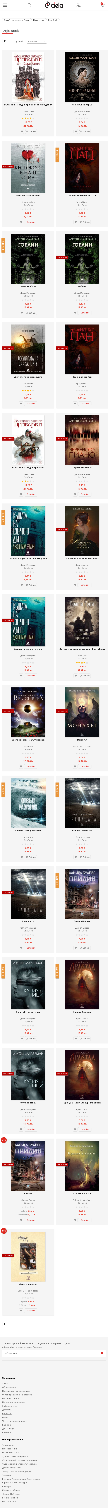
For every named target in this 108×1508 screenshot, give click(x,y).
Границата (28, 859)
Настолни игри (9, 1415)
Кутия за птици (28, 1028)
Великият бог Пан (82, 352)
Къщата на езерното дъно (28, 606)
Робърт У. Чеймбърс (82, 1120)
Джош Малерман (82, 105)
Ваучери (6, 1400)
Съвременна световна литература (19, 1377)
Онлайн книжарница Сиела (16, 20)
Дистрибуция (8, 1342)
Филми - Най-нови (11, 1407)
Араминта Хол (28, 190)
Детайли (31, 209)
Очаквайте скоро (10, 1366)
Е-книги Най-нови (10, 1411)
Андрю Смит (28, 359)
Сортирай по (20, 41)
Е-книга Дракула (82, 944)
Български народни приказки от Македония (28, 100)
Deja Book (28, 108)
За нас (5, 1297)
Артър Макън (82, 190)
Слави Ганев (28, 105)
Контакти (7, 1346)
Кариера (6, 1338)
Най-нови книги (9, 1362)
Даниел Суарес (82, 866)
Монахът (82, 690)
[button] (20, 125)
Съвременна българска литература (20, 1373)
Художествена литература (15, 1370)
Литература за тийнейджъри (16, 1385)
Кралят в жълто (82, 1113)
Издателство (38, 20)
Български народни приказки (28, 436)
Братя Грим (82, 612)
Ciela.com (34, 1452)
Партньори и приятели (13, 1316)
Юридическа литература (14, 1396)
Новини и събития (11, 1312)
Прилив (28, 1113)
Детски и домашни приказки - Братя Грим (82, 607)
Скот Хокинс (28, 697)
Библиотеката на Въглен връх (28, 690)
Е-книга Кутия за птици (28, 944)
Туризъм (6, 1389)
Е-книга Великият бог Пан (82, 183)
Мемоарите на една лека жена (82, 521)
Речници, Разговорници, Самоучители (21, 1392)
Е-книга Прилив (82, 859)
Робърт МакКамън (82, 781)
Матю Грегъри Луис (82, 697)
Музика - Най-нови (11, 1404)
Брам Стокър (82, 951)
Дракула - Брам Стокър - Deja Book (82, 1028)
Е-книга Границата (82, 775)
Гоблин (82, 267)
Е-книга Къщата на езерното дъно (28, 521)
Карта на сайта (44, 1498)
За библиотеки (9, 1319)
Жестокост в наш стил (28, 183)
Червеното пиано (82, 436)
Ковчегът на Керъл (82, 98)
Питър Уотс (28, 781)
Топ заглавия (8, 1358)
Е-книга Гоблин (28, 267)
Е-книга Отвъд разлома (28, 775)
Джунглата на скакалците (28, 352)
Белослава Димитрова (28, 1204)
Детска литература (11, 1381)
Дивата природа (28, 1198)
